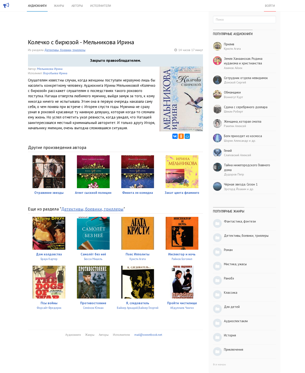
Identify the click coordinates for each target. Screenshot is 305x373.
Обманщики (232, 92)
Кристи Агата (232, 49)
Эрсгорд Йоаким (235, 189)
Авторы (77, 6)
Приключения (233, 349)
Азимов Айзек (233, 68)
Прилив (229, 44)
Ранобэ (229, 278)
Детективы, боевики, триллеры (64, 50)
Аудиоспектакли (236, 321)
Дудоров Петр (234, 174)
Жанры (59, 6)
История (230, 335)
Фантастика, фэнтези (240, 221)
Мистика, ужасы (235, 264)
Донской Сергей (235, 82)
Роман (228, 250)
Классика (230, 292)
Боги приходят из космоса (243, 136)
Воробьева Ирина (55, 73)
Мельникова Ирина (49, 69)
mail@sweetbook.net (148, 335)
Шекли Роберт (233, 111)
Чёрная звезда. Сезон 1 (241, 184)
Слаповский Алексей (237, 155)
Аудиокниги (37, 6)
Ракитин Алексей (235, 126)
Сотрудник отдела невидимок (246, 78)
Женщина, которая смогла (242, 121)
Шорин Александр (236, 141)
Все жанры (219, 364)
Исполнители (100, 6)
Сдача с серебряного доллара (245, 107)
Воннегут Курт (233, 97)
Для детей (232, 307)
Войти (270, 6)
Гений (228, 150)
